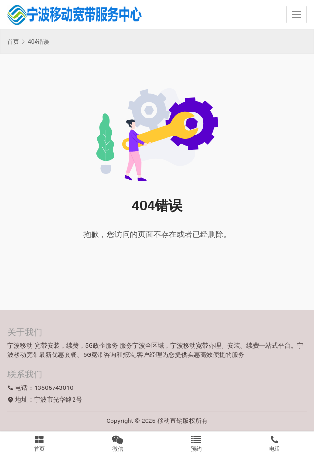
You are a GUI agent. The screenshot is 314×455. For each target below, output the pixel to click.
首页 (13, 41)
